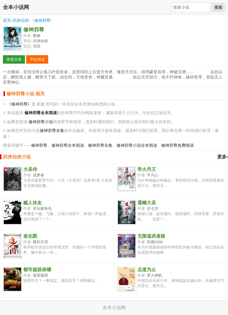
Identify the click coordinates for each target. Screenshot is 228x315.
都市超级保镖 (37, 269)
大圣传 (30, 169)
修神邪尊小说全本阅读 (136, 145)
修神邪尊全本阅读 (67, 145)
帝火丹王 (146, 169)
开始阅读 (37, 59)
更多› (222, 156)
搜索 (218, 7)
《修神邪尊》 (19, 104)
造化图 (30, 236)
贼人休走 (32, 202)
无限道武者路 (151, 236)
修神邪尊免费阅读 (177, 145)
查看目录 (13, 59)
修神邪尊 (42, 20)
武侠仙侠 (20, 20)
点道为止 (146, 269)
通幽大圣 (146, 202)
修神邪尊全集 (52, 130)
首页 (7, 20)
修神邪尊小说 (40, 122)
